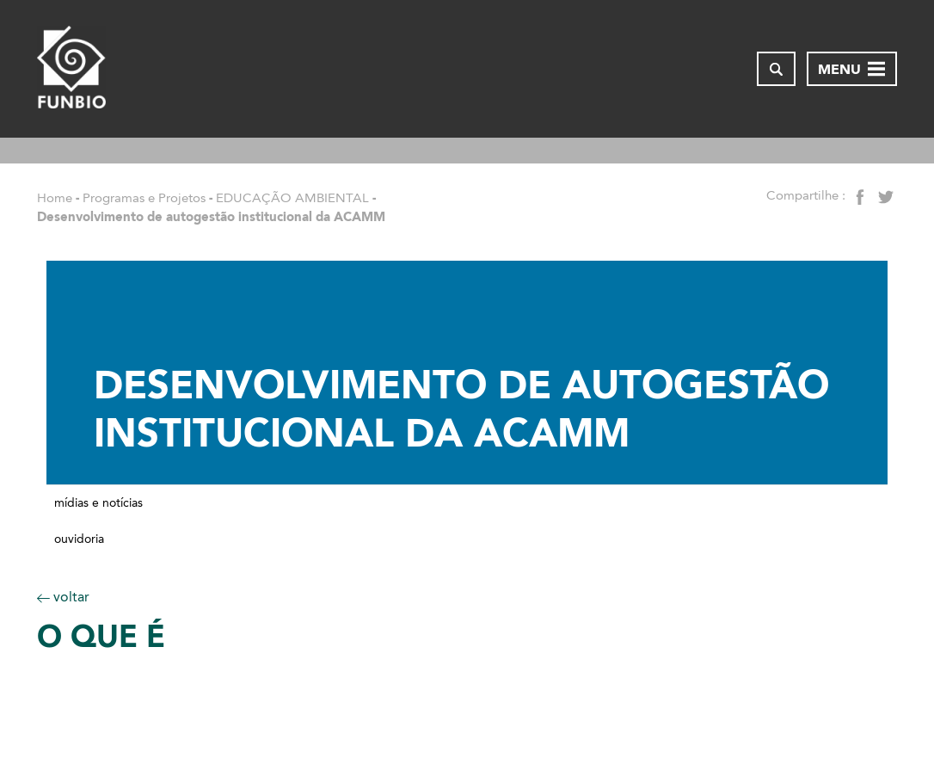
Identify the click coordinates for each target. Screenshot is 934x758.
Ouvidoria (79, 539)
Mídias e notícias (98, 503)
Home (54, 198)
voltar (63, 597)
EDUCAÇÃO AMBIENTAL (292, 198)
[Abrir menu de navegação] (852, 69)
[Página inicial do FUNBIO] (71, 69)
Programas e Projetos (144, 198)
